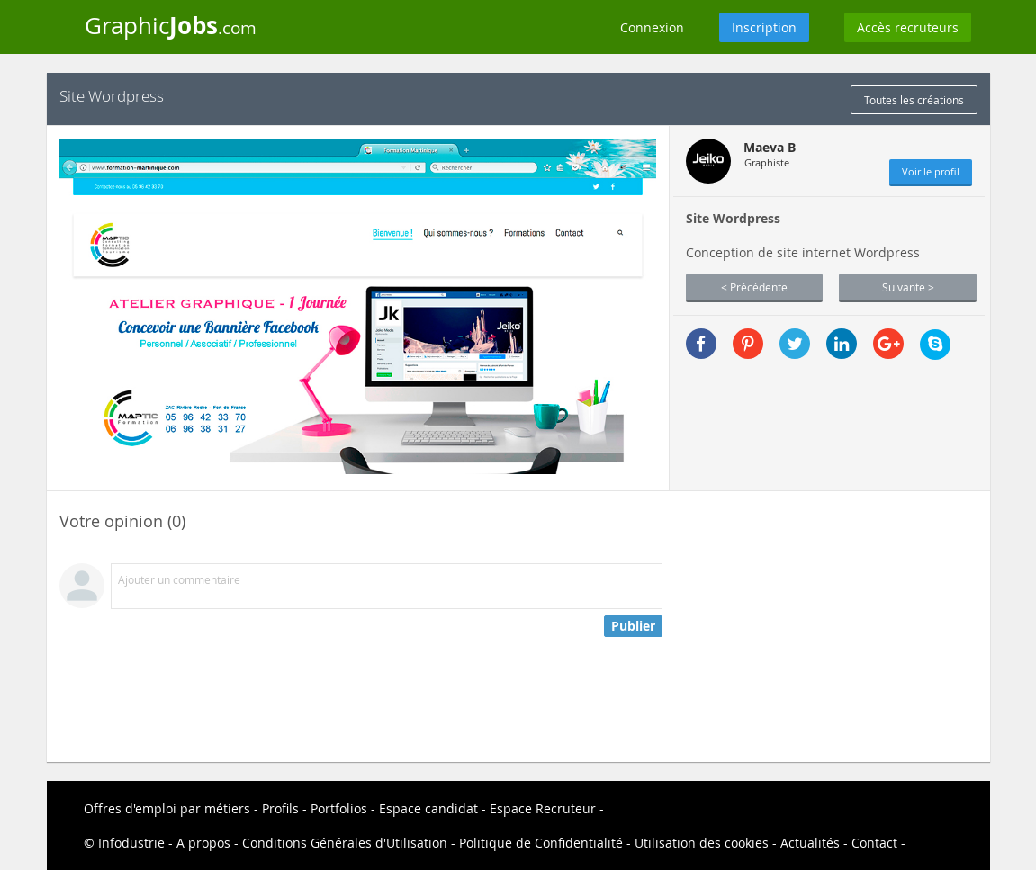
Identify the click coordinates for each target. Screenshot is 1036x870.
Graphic (171, 25)
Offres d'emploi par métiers (167, 808)
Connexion (652, 27)
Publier (633, 625)
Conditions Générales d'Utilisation (344, 842)
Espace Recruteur (543, 808)
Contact (874, 842)
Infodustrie (131, 842)
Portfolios (339, 808)
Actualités (810, 842)
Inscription (764, 27)
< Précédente (754, 287)
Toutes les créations (914, 100)
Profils (280, 808)
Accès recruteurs (908, 27)
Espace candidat (428, 808)
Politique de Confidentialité (541, 842)
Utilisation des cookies (702, 842)
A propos (203, 842)
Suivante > (908, 287)
